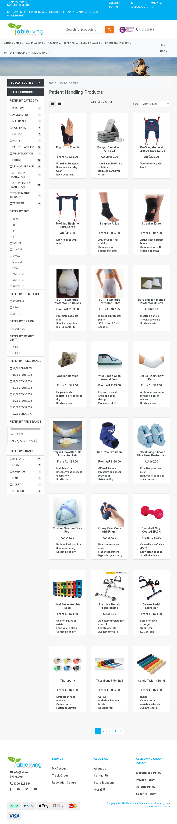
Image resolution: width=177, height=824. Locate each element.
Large (15, 268)
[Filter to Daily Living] (25, 128)
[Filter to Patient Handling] (25, 147)
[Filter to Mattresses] (25, 121)
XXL (13, 225)
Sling (14, 307)
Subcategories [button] (25, 82)
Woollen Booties (67, 376)
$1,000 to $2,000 (21, 375)
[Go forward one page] (121, 731)
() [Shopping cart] (159, 4)
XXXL (14, 219)
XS (13, 231)
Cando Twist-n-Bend (151, 680)
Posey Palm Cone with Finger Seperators (109, 532)
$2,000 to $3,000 (21, 381)
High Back (17, 328)
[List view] (59, 104)
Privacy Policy (145, 779)
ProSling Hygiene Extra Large (67, 225)
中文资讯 (99, 789)
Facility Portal (115, 5)
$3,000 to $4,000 (21, 388)
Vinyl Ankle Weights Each (67, 606)
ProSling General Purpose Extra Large (151, 149)
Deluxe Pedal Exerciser (151, 606)
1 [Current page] (98, 730)
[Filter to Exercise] (25, 134)
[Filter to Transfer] (25, 203)
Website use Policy (148, 772)
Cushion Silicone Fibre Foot (67, 530)
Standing (17, 301)
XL (12, 237)
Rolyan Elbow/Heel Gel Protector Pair (67, 453)
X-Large (16, 249)
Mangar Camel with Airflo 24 (109, 149)
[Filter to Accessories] (25, 115)
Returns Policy (145, 786)
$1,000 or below (21, 368)
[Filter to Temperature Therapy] (25, 195)
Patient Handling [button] (17, 52)
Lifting (15, 313)
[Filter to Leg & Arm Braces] (25, 166)
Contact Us (101, 775)
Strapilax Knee (151, 223)
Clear (32, 441)
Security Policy (146, 793)
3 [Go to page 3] (109, 730)
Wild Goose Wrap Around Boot (109, 377)
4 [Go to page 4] (115, 730)
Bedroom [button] (70, 43)
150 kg (15, 353)
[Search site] (109, 29)
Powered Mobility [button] (118, 43)
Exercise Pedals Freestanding (109, 606)
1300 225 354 (145, 29)
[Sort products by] (155, 104)
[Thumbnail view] (52, 104)
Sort (135, 103)
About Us (100, 768)
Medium (16, 261)
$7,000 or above (21, 413)
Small (15, 255)
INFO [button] (162, 51)
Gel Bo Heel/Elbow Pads (151, 377)
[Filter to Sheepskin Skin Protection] (25, 185)
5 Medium (17, 286)
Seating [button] (54, 43)
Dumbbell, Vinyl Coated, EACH (151, 530)
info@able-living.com (19, 774)
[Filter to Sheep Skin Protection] (25, 175)
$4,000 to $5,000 (21, 394)
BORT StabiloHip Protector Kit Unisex (67, 301)
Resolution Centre (64, 782)
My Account (60, 768)
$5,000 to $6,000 (21, 400)
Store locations (104, 782)
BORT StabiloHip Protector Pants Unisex (109, 303)
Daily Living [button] (40, 52)
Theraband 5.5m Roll (109, 680)
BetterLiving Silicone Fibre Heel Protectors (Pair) (151, 455)
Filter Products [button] (23, 92)
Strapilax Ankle (109, 223)
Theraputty (67, 680)
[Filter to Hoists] (25, 160)
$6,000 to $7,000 (21, 407)
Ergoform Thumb (67, 147)
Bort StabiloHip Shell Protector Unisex (151, 301)
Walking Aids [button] (35, 43)
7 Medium (17, 274)
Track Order (60, 775)
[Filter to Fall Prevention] (25, 153)
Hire (162, 44)
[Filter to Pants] (25, 140)
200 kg (15, 347)
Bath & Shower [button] (91, 43)
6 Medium (17, 280)
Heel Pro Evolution (109, 452)
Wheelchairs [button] (13, 43)
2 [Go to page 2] (103, 730)
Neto (167, 803)
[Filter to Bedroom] (25, 108)
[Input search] (84, 29)
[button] (140, 5)
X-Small (16, 243)
